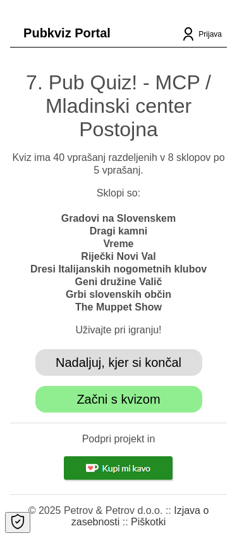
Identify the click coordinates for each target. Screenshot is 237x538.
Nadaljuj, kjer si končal (118, 362)
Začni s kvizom (118, 399)
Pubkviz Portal (67, 33)
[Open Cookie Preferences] (17, 522)
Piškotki (148, 521)
